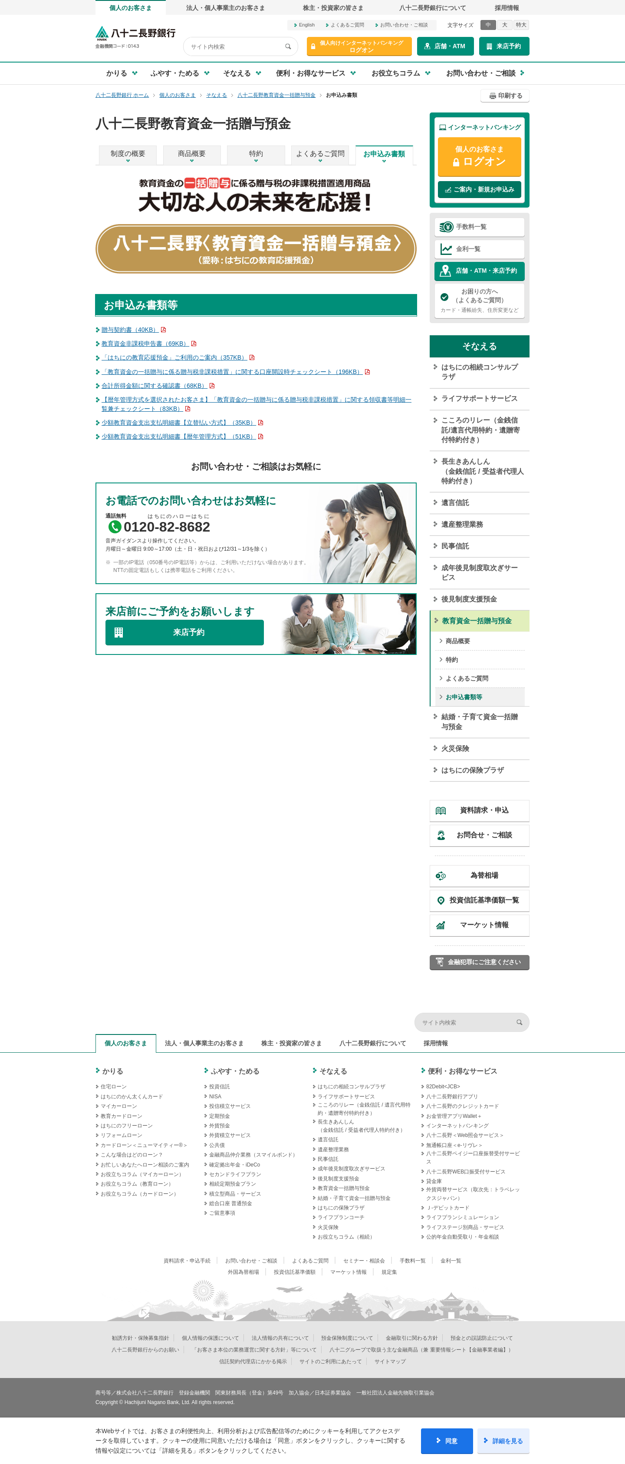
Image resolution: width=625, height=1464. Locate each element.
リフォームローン (121, 1135)
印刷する (510, 95)
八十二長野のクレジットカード (462, 1106)
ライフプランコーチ (341, 1217)
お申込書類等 (464, 697)
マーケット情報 (484, 925)
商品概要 (192, 153)
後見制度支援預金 (469, 599)
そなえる (479, 346)
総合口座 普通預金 (230, 1203)
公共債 (217, 1145)
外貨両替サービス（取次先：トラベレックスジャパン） (473, 1193)
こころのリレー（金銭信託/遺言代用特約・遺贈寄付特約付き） (480, 429)
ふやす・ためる (235, 1071)
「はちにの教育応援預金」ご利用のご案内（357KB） (174, 357)
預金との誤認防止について (482, 1338)
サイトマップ (390, 1361)
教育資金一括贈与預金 (477, 621)
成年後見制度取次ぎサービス (479, 572)
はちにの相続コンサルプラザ (479, 372)
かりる (112, 1071)
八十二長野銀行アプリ (452, 1097)
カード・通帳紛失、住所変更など (480, 300)
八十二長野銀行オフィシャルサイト (135, 37)
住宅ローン (114, 1087)
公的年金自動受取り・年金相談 (462, 1237)
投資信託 (219, 1087)
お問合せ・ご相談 (484, 835)
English (307, 24)
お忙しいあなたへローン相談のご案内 (145, 1165)
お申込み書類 (384, 154)
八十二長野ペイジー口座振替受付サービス (473, 1157)
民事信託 (455, 546)
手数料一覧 (471, 226)
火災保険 (455, 748)
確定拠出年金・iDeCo (234, 1165)
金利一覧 (468, 248)
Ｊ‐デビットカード (448, 1208)
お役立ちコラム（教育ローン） (137, 1184)
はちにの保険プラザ (472, 770)
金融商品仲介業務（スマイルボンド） (253, 1155)
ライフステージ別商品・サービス (465, 1227)
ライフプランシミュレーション (462, 1217)
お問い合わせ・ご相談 (404, 24)
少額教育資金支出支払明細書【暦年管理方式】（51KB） (179, 436)
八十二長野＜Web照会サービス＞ (465, 1135)
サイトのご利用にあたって (330, 1361)
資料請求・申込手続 (187, 1261)
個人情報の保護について (210, 1338)
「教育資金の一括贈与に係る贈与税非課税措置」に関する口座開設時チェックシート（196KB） (232, 371)
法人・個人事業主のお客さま (225, 7)
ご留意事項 (222, 1213)
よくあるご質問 (347, 24)
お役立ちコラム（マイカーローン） (142, 1174)
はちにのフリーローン (127, 1126)
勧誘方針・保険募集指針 (140, 1338)
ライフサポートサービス (479, 398)
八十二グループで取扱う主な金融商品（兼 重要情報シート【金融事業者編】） (421, 1350)
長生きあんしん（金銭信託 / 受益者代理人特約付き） (482, 471)
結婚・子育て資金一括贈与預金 (479, 721)
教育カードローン (121, 1116)
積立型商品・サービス (235, 1194)
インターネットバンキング (457, 1126)
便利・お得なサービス (462, 1071)
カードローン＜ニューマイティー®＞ (144, 1145)
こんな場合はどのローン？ (132, 1155)
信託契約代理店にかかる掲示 (253, 1361)
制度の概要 (128, 153)
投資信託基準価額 (295, 1272)
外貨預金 (219, 1126)
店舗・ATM (449, 46)
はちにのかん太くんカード (132, 1097)
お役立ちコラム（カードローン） (140, 1194)
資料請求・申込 (484, 810)
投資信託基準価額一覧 (484, 900)
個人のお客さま (130, 7)
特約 (256, 153)
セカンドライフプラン (235, 1174)
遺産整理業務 (462, 524)
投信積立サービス (230, 1106)
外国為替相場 (243, 1272)
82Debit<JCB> (443, 1087)
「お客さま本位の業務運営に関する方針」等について (254, 1350)
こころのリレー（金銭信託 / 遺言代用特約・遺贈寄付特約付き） (364, 1109)
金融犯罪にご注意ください (484, 961)
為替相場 (484, 875)
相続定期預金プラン (232, 1184)
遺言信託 (455, 502)
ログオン (361, 46)
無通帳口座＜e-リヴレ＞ (454, 1145)
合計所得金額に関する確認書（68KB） (154, 385)
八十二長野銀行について (432, 7)
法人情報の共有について (280, 1338)
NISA (215, 1097)
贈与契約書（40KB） (130, 329)
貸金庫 (434, 1181)
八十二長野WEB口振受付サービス (466, 1172)
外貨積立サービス (230, 1135)
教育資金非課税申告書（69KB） (145, 343)
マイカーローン (119, 1106)
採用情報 (507, 7)
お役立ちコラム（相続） (346, 1237)
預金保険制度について (347, 1338)
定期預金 (219, 1116)
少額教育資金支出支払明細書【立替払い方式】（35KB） (179, 422)
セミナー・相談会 (364, 1261)
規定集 (389, 1272)
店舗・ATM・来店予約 (486, 270)
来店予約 (509, 46)
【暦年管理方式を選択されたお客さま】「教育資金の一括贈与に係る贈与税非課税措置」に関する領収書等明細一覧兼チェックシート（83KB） (256, 404)
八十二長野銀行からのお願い (145, 1350)
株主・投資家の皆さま (333, 7)
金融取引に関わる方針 (412, 1338)
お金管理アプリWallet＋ (454, 1116)
